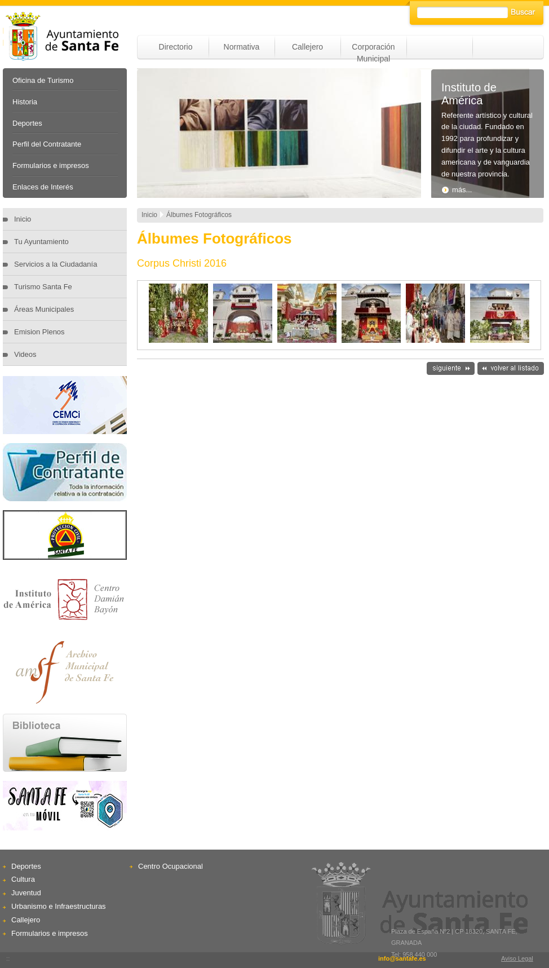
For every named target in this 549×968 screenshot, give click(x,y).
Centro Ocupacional (170, 866)
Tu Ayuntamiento (41, 241)
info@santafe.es (402, 958)
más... (456, 189)
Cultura (23, 879)
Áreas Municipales (44, 309)
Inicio (22, 219)
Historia (24, 102)
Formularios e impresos (50, 165)
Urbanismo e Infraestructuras (58, 906)
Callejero (307, 46)
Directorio (176, 46)
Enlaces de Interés (42, 187)
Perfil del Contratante (46, 144)
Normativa (242, 46)
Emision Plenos (39, 332)
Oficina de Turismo (42, 80)
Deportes (27, 123)
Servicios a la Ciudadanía (55, 264)
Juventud (26, 893)
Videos (25, 354)
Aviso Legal (517, 958)
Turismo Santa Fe (43, 286)
